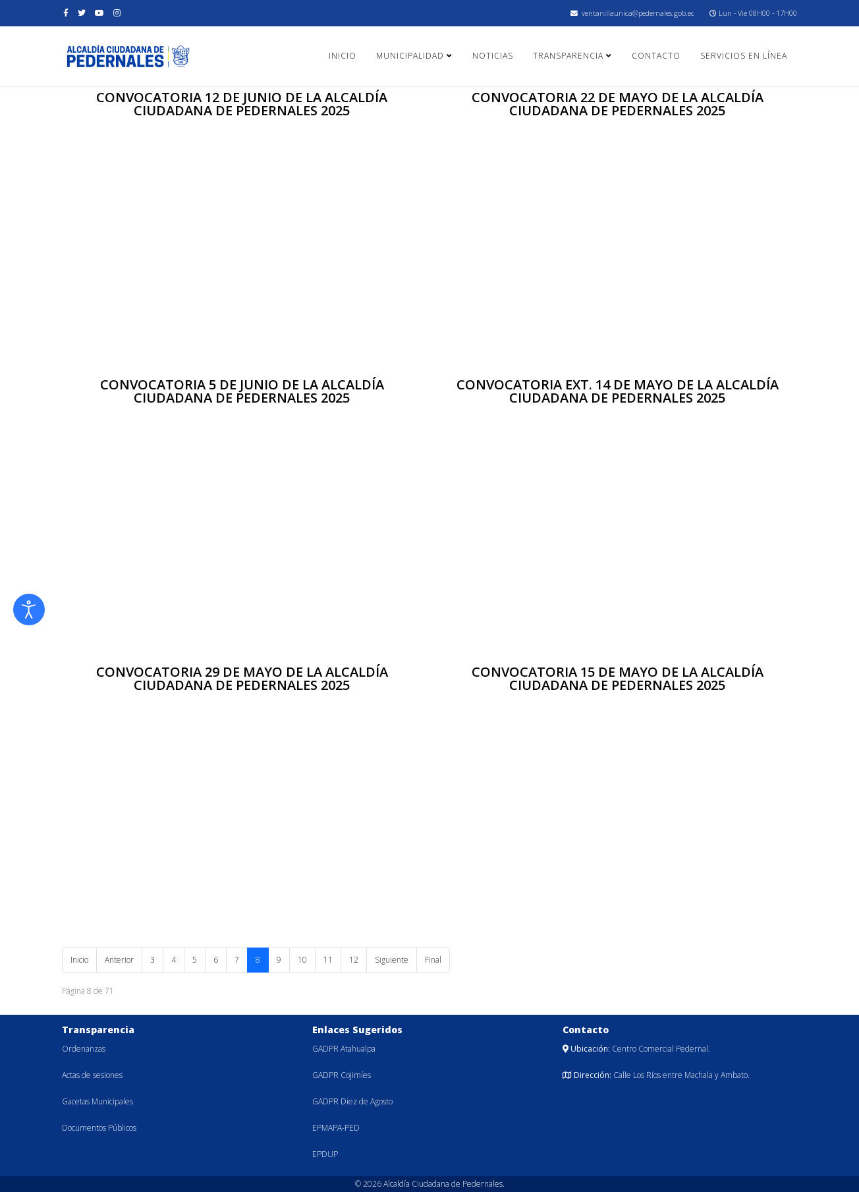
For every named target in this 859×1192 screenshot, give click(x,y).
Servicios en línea (743, 55)
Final (433, 959)
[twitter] (82, 12)
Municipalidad (410, 55)
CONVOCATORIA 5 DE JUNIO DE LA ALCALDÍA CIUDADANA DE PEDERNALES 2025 (242, 391)
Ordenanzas (83, 1048)
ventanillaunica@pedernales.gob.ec (638, 13)
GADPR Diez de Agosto (352, 1101)
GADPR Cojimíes (341, 1075)
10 (302, 959)
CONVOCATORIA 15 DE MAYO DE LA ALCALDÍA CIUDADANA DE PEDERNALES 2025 (617, 678)
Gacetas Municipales (97, 1101)
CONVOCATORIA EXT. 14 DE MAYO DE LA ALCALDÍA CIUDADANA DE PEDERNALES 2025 (618, 391)
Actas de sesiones (92, 1075)
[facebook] (66, 12)
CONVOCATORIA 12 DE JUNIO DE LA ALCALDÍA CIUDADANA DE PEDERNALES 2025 (241, 103)
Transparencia (568, 55)
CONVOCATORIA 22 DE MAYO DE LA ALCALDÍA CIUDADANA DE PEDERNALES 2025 (617, 103)
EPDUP (325, 1154)
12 (353, 959)
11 (328, 959)
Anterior (119, 959)
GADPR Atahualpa (343, 1048)
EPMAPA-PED (336, 1127)
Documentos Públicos (99, 1127)
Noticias (492, 55)
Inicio (342, 55)
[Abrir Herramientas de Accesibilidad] (29, 609)
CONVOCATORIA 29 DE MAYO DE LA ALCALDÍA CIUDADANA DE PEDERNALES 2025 (242, 678)
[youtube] (99, 12)
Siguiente (391, 959)
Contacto (656, 55)
